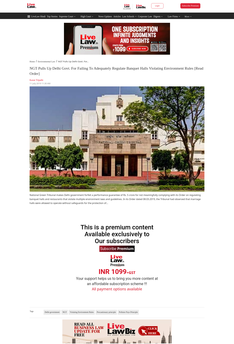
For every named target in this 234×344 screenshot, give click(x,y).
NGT (65, 312)
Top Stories (52, 16)
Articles (117, 16)
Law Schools (129, 16)
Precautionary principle (106, 312)
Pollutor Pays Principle (128, 312)
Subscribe (117, 248)
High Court (86, 16)
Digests (156, 16)
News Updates (105, 16)
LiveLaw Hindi (38, 16)
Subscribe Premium (190, 6)
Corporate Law (145, 16)
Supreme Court (66, 16)
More (188, 16)
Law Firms (174, 16)
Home (32, 61)
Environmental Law (46, 61)
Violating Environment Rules (82, 312)
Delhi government (52, 312)
